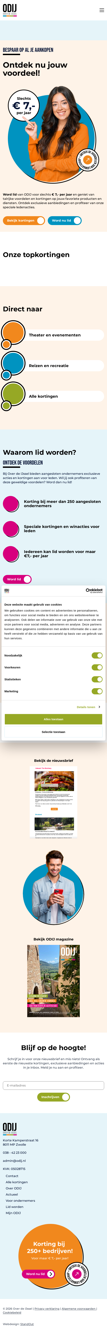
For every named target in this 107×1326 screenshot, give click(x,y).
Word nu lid (66, 220)
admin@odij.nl (14, 1161)
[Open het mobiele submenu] (102, 9)
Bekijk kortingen (25, 220)
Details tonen (86, 706)
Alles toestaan (53, 719)
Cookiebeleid (12, 1312)
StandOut (27, 1324)
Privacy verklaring (47, 1308)
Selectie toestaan (53, 731)
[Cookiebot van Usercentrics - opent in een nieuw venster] (86, 590)
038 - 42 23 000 (14, 1153)
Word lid (19, 579)
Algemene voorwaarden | (79, 1308)
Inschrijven (55, 1097)
